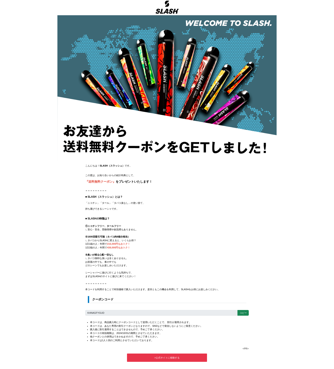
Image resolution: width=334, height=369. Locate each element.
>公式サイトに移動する (167, 357)
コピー (243, 313)
